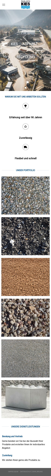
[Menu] (3, 4)
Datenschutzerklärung (31, 472)
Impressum (13, 472)
